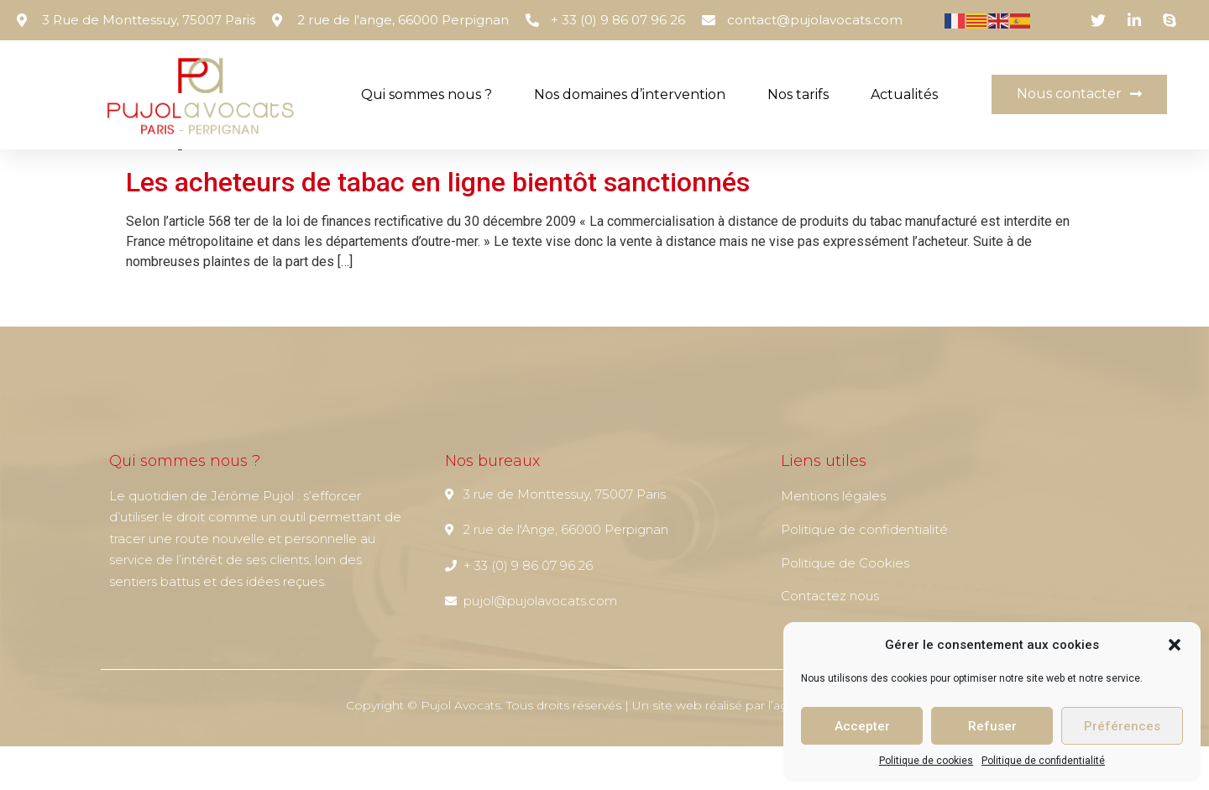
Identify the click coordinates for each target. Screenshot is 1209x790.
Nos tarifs (798, 94)
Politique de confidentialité (1043, 760)
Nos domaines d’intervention (629, 94)
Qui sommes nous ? (426, 94)
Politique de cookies (926, 760)
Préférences (1122, 726)
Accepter (862, 726)
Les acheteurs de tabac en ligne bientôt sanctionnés (438, 226)
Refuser (992, 726)
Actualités (904, 94)
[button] (1174, 644)
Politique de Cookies (845, 607)
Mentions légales (833, 539)
